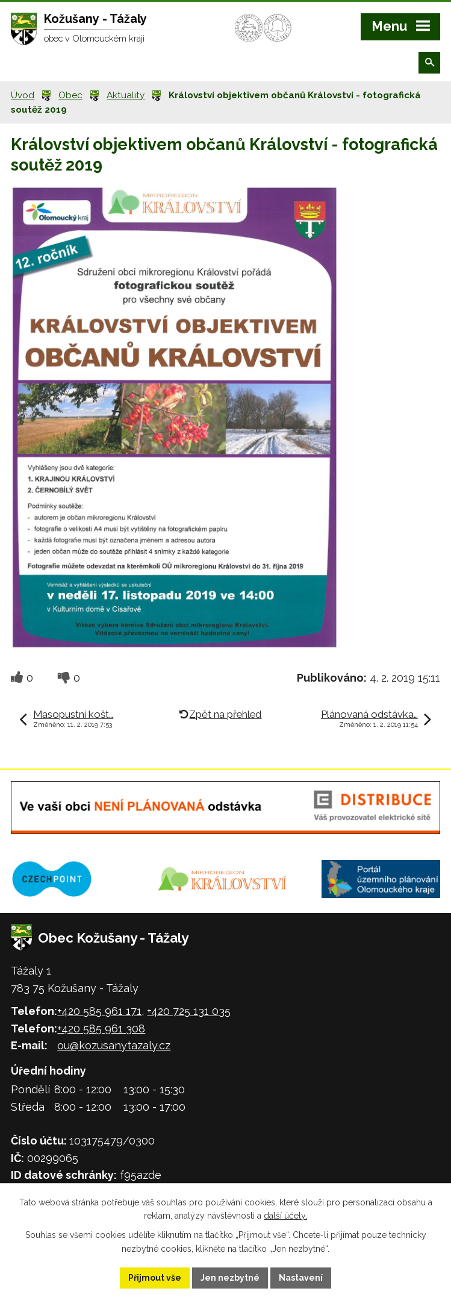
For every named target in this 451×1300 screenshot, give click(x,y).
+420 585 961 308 (101, 1028)
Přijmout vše (154, 1278)
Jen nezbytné (230, 1278)
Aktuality (126, 95)
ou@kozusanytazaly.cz (113, 1045)
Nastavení (301, 1278)
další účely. (285, 1216)
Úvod (22, 95)
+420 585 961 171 (99, 1011)
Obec (70, 95)
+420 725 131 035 (189, 1011)
